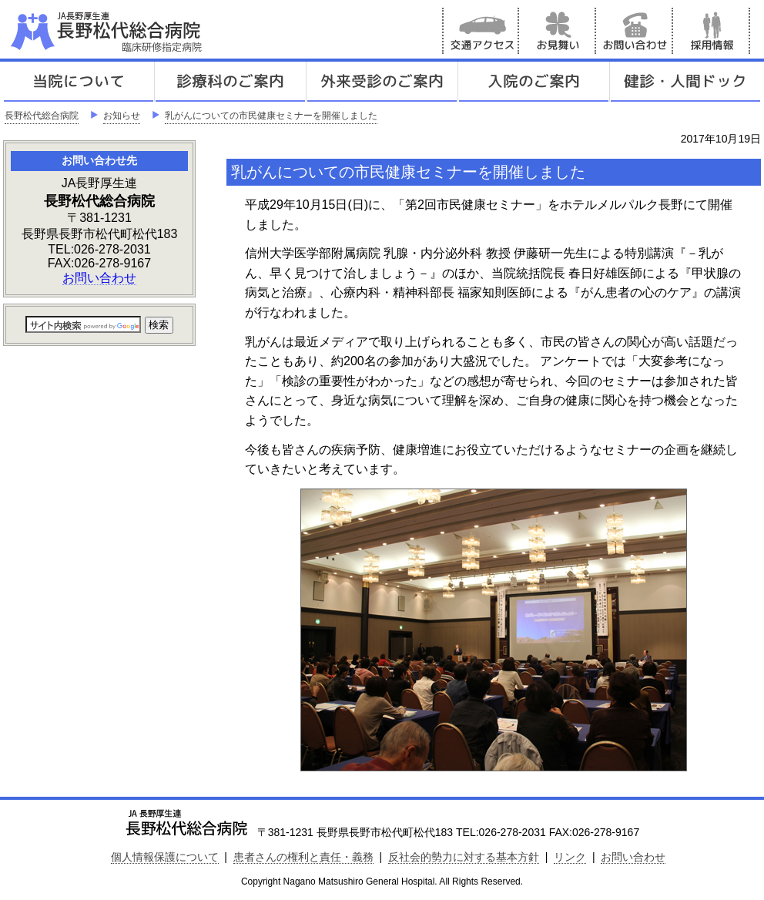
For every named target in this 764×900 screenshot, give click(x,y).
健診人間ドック (685, 82)
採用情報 (711, 31)
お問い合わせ (634, 31)
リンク (570, 857)
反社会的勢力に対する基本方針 (463, 857)
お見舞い (557, 31)
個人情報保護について (165, 857)
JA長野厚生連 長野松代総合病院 (153, 31)
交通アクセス (480, 31)
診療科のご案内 (230, 82)
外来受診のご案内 (382, 82)
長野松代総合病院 (42, 115)
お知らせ (121, 115)
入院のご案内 (533, 82)
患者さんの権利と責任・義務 (303, 857)
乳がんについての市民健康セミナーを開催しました (271, 115)
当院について (78, 82)
